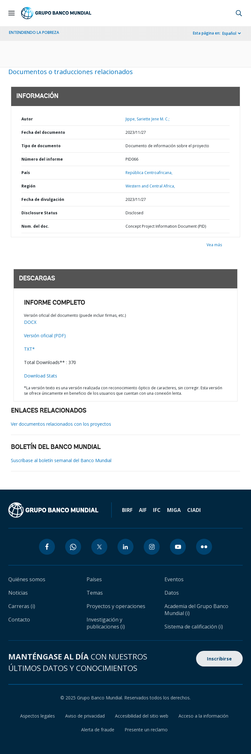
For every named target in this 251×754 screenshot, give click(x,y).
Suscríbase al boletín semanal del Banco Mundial (61, 460)
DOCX (30, 322)
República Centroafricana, (149, 172)
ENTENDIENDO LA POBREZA (34, 32)
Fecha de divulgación (42, 199)
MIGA (174, 510)
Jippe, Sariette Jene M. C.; (148, 119)
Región (28, 186)
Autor (27, 119)
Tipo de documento (41, 146)
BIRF (127, 510)
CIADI (194, 510)
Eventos (174, 579)
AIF (143, 510)
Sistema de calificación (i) (193, 626)
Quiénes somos (26, 579)
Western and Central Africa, (150, 186)
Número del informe (42, 159)
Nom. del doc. (35, 226)
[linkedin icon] (125, 547)
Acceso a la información (203, 716)
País (25, 172)
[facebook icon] (47, 547)
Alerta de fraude (97, 730)
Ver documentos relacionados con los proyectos (61, 424)
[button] (239, 13)
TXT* (29, 349)
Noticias (18, 592)
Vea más (214, 245)
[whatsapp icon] (73, 547)
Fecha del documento (43, 132)
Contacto (19, 619)
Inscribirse (219, 659)
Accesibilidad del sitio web (141, 716)
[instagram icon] (152, 547)
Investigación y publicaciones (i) (106, 623)
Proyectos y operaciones (116, 606)
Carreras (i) (21, 606)
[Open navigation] (11, 13)
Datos (171, 592)
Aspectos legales (37, 716)
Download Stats (40, 376)
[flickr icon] (204, 547)
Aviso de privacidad (85, 716)
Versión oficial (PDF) (45, 335)
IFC (157, 510)
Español (229, 33)
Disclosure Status (39, 213)
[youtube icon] (178, 547)
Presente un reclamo (146, 730)
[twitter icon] (99, 547)
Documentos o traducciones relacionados (70, 71)
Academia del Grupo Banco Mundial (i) (196, 610)
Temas (95, 592)
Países (94, 579)
